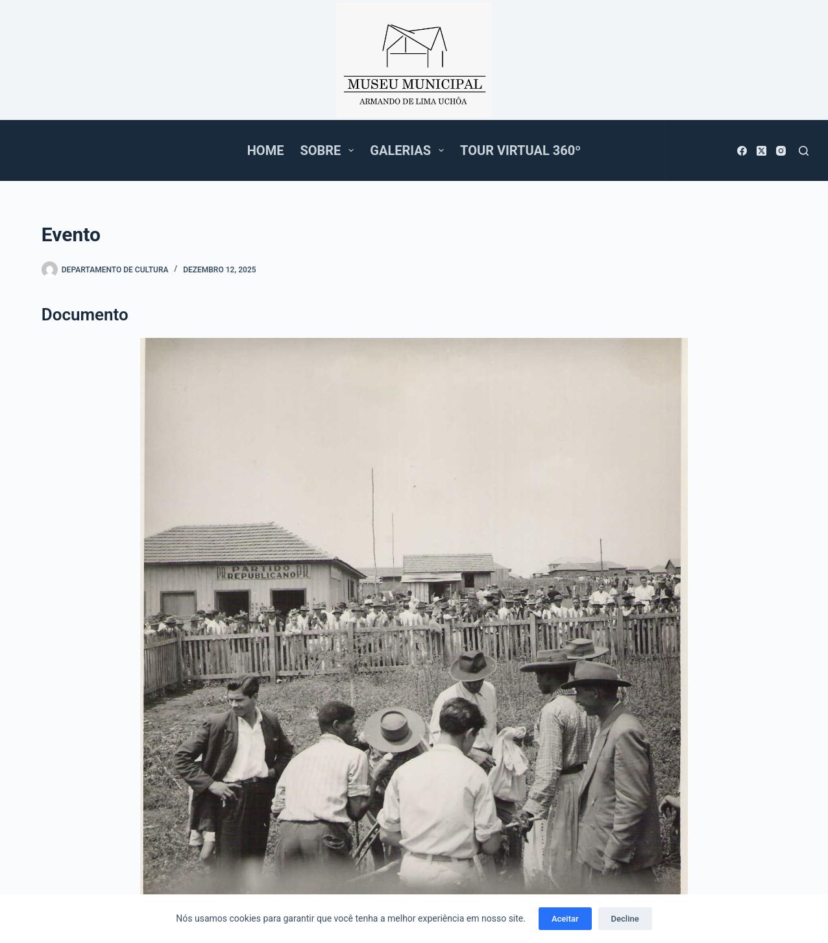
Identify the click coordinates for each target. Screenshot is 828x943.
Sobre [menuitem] (329, 150)
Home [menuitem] (265, 150)
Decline (625, 919)
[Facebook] (742, 151)
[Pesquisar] (804, 151)
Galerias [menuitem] (409, 150)
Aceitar (565, 919)
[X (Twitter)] (761, 151)
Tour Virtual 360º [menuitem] (520, 150)
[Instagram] (781, 151)
